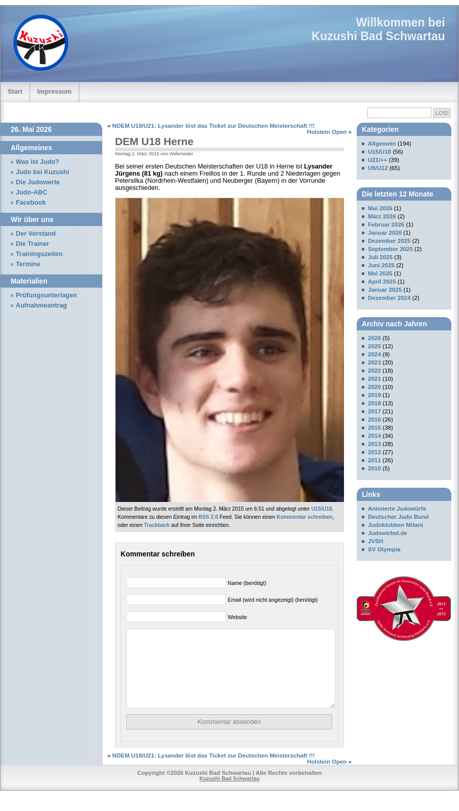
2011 (374, 460)
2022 (374, 371)
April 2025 (382, 281)
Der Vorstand (36, 233)
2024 (374, 354)
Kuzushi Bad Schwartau (378, 36)
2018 (374, 403)
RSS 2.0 (208, 517)
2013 (374, 444)
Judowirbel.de (387, 533)
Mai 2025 (380, 273)
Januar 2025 (385, 290)
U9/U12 (378, 168)
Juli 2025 (380, 257)
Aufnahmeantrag (41, 305)
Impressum (54, 91)
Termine (28, 264)
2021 (374, 379)
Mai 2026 (380, 208)
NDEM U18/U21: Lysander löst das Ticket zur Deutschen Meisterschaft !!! (213, 126)
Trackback (157, 525)
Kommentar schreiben (304, 517)
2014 (374, 436)
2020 (374, 387)
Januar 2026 (385, 233)
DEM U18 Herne (154, 141)
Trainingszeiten (39, 254)
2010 (374, 468)
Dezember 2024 (389, 298)
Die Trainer (32, 243)
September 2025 (390, 249)
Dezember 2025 (389, 241)
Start (15, 91)
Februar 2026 (386, 224)
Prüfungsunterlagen (46, 295)
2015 (374, 428)
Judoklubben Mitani (395, 525)
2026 (374, 338)
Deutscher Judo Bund (398, 517)
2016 (374, 419)
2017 (374, 411)
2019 (374, 395)
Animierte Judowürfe (397, 509)
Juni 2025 (381, 265)
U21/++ (377, 160)
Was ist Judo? (37, 161)
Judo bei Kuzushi (42, 172)
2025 (374, 346)
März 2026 (382, 216)
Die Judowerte (38, 182)
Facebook (31, 202)
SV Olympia (384, 549)
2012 (374, 452)
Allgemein (382, 144)
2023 (374, 362)
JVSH (375, 541)
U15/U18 (321, 509)
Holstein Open (327, 132)
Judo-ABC (31, 192)
